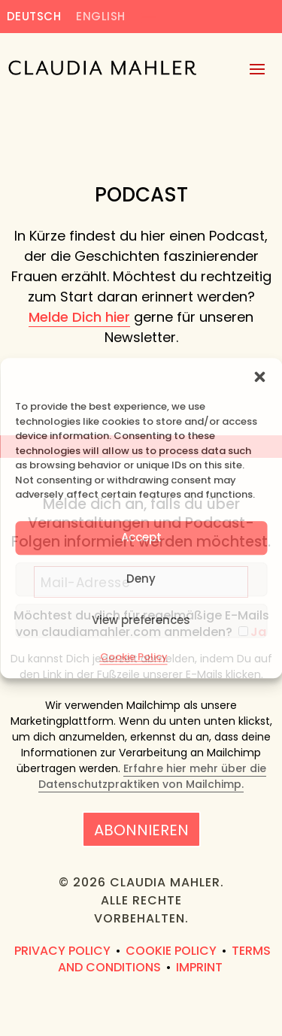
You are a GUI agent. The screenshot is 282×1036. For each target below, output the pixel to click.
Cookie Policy (134, 657)
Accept (141, 537)
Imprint (199, 967)
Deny (141, 578)
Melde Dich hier (79, 316)
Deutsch (34, 17)
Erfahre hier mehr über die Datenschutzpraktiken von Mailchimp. (152, 776)
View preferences (141, 620)
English (101, 17)
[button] (259, 376)
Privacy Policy (62, 950)
